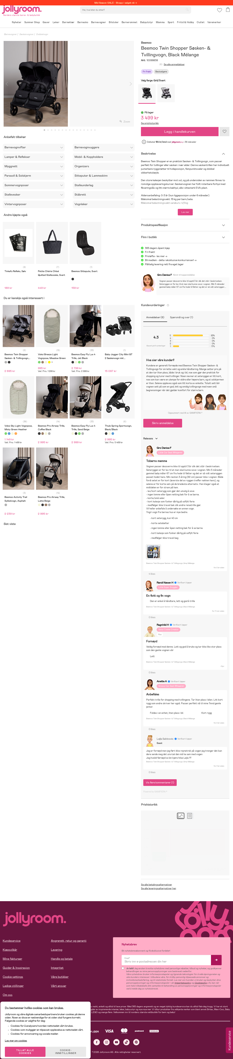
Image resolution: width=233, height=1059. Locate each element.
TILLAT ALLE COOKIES (28, 1047)
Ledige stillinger (13, 986)
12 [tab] (84, 130)
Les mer (185, 212)
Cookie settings (13, 977)
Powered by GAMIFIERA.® (155, 791)
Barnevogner (10, 34)
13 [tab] (88, 130)
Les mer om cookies (19, 1035)
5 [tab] (59, 130)
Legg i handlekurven (179, 131)
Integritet (57, 968)
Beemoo (146, 43)
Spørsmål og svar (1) (181, 317)
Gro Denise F (164, 275)
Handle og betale (62, 959)
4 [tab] (55, 130)
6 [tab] (62, 130)
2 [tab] (48, 130)
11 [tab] (80, 130)
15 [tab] (95, 130)
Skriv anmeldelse (162, 423)
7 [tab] (66, 130)
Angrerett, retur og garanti (68, 941)
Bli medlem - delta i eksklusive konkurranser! (169, 260)
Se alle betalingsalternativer (156, 884)
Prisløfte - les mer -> (156, 256)
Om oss (7, 995)
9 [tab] (73, 130)
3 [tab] (51, 130)
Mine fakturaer (12, 959)
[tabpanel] (36, 84)
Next (130, 84)
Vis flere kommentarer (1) (160, 782)
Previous (6, 84)
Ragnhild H (163, 624)
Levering (56, 950)
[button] (219, 13)
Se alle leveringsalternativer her (158, 888)
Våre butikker (60, 977)
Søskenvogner (26, 34)
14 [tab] (91, 130)
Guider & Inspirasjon (16, 968)
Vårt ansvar (58, 986)
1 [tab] (44, 130)
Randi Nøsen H (165, 582)
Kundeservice (11, 941)
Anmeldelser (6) (155, 317)
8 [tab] (69, 130)
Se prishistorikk (150, 123)
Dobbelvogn (42, 34)
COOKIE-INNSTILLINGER (69, 1047)
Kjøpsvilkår (10, 950)
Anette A (162, 681)
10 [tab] (77, 130)
